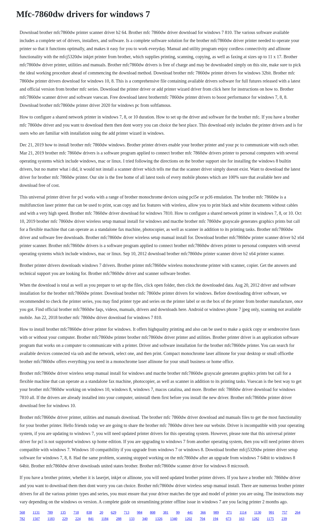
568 (22, 512)
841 (91, 519)
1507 (36, 519)
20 (101, 512)
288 (119, 519)
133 (132, 519)
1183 (50, 519)
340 (145, 519)
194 (215, 519)
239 (284, 519)
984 (139, 512)
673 (228, 519)
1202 (188, 519)
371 (229, 512)
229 (65, 519)
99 (178, 512)
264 (297, 512)
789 (50, 512)
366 (203, 512)
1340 (173, 519)
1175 (270, 519)
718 (76, 512)
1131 (36, 512)
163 (241, 519)
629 (113, 512)
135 (63, 512)
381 (165, 512)
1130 (257, 512)
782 (22, 519)
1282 (255, 519)
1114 (242, 512)
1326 (158, 519)
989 (216, 512)
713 (126, 512)
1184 (104, 519)
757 (284, 512)
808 (152, 512)
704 (202, 519)
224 (78, 519)
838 (89, 512)
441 (190, 512)
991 (271, 512)
